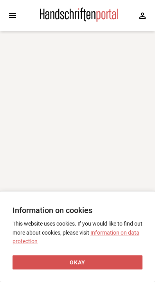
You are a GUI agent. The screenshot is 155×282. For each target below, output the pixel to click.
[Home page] (79, 20)
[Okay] (77, 262)
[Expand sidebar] (12, 15)
